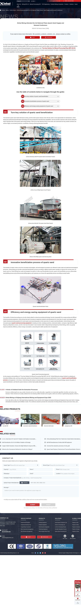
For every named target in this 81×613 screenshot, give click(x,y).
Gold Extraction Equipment (44, 526)
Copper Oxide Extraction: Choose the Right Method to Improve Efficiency (19, 445)
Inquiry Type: (7, 465)
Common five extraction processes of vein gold (58, 445)
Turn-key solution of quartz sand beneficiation (36, 96)
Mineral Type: (46, 465)
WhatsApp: (7, 473)
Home (3, 10)
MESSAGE (48, 37)
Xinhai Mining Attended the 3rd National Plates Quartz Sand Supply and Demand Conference (39, 10)
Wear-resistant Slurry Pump (44, 531)
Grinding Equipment (43, 522)
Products (66, 4)
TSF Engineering (46, 4)
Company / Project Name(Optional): (12, 477)
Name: (32, 469)
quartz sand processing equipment (22, 323)
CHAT (32, 37)
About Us (19, 4)
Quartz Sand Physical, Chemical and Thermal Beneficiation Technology (64, 449)
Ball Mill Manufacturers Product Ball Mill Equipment (59, 442)
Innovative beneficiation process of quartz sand (36, 101)
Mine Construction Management (27, 529)
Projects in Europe (75, 529)
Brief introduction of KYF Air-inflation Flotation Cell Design (16, 442)
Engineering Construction (26, 526)
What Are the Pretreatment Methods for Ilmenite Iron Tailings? (17, 449)
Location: (58, 473)
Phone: (58, 469)
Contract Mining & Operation (57, 4)
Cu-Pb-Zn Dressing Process (60, 526)
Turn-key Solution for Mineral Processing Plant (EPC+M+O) (58, 48)
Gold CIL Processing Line (60, 524)
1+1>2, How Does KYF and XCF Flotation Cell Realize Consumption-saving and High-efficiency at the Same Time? (19, 439)
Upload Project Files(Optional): (11, 482)
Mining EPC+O (25, 4)
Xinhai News (13, 10)
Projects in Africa (75, 524)
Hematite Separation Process (60, 529)
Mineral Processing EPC (35, 4)
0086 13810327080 (68, 1)
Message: (6, 487)
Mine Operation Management (26, 531)
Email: (31, 473)
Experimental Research (25, 522)
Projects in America (76, 526)
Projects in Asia (75, 522)
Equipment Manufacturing (26, 524)
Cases (76, 4)
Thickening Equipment (43, 529)
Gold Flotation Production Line (61, 522)
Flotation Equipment (43, 524)
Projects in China (75, 531)
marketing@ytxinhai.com (53, 1)
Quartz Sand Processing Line (60, 531)
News (18, 6)
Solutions (71, 4)
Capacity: (6, 469)
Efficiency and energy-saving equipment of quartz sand (38, 106)
